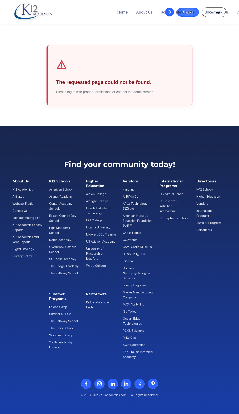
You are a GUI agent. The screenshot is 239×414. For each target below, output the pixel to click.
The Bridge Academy (64, 266)
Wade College (96, 265)
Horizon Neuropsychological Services (137, 273)
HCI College (94, 220)
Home (55, 12)
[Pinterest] (153, 384)
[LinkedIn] (113, 384)
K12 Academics (23, 189)
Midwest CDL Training (101, 234)
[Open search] (169, 12)
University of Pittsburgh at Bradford (94, 253)
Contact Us (179, 12)
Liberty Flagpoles (135, 285)
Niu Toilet (129, 311)
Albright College (97, 201)
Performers (204, 230)
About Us (77, 12)
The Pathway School (63, 273)
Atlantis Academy (61, 196)
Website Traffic (23, 203)
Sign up (214, 12)
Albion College (96, 194)
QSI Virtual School (172, 194)
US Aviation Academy (100, 241)
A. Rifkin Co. (131, 196)
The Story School (61, 328)
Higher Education (208, 196)
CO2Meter (130, 240)
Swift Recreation (134, 345)
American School (60, 189)
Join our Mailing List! (26, 217)
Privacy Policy (22, 256)
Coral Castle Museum (137, 247)
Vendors (202, 203)
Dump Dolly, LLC (134, 254)
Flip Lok (128, 261)
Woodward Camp (61, 335)
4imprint (128, 189)
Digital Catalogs (23, 249)
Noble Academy (60, 240)
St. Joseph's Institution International (168, 206)
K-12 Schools (205, 189)
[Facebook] (86, 384)
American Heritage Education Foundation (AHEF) (137, 220)
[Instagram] (99, 384)
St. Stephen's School (174, 218)
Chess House (132, 232)
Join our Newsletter (111, 12)
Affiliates (18, 196)
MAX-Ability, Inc (133, 304)
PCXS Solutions (133, 330)
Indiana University (98, 227)
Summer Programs (208, 222)
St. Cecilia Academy (62, 259)
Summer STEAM (60, 314)
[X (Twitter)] (140, 384)
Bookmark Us (149, 12)
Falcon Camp (58, 307)
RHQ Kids (129, 337)
